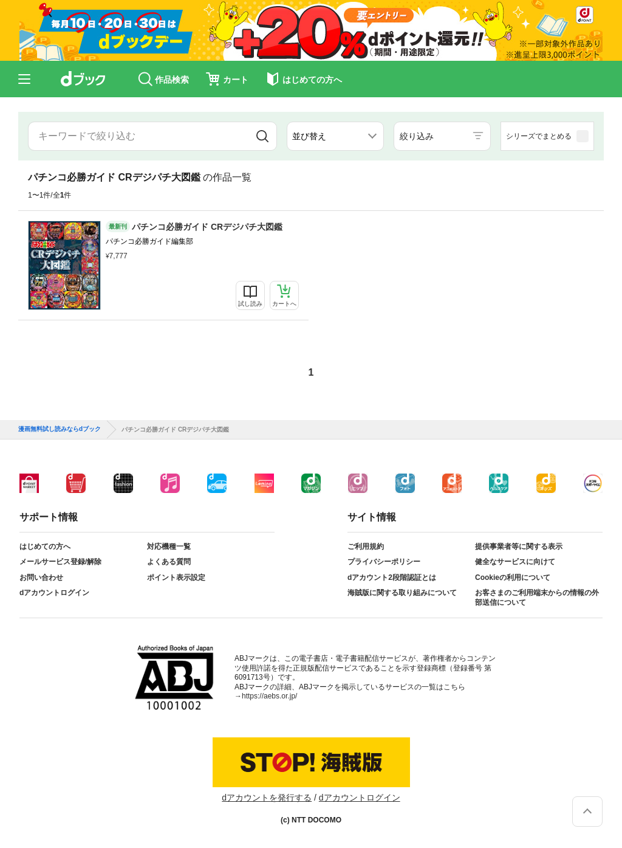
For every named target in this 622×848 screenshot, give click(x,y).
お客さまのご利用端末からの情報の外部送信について (537, 597)
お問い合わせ (41, 577)
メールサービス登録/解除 (60, 561)
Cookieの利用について (512, 577)
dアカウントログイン (54, 592)
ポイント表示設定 (176, 577)
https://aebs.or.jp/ (269, 696)
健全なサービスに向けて (515, 561)
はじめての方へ (44, 546)
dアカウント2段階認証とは (391, 577)
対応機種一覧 (169, 546)
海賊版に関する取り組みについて (402, 592)
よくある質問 (169, 561)
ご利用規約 (365, 546)
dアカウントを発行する (267, 797)
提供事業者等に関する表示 (518, 546)
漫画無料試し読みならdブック (59, 429)
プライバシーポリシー (383, 561)
